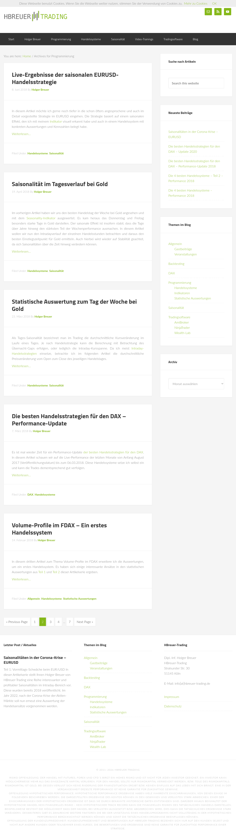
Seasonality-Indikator (40, 218)
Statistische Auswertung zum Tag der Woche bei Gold (74, 305)
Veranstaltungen (185, 254)
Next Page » (85, 622)
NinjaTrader (182, 327)
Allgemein (33, 598)
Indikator (56, 121)
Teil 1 (42, 572)
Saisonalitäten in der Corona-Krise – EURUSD (35, 659)
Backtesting (176, 263)
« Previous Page (17, 622)
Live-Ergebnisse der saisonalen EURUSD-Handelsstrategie (65, 78)
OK (214, 3)
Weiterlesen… (21, 134)
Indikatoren (182, 293)
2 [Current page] (43, 622)
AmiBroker (181, 322)
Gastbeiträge (183, 249)
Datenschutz (173, 705)
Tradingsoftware (179, 317)
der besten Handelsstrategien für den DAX (113, 452)
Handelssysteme (37, 153)
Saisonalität (56, 153)
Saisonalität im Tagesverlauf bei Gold (60, 183)
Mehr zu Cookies (195, 3)
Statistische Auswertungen (79, 598)
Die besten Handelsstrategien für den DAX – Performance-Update (69, 419)
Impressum (171, 696)
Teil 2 (56, 572)
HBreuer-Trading (36, 16)
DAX (30, 494)
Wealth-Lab (182, 333)
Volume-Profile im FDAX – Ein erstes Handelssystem (59, 528)
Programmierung (179, 282)
